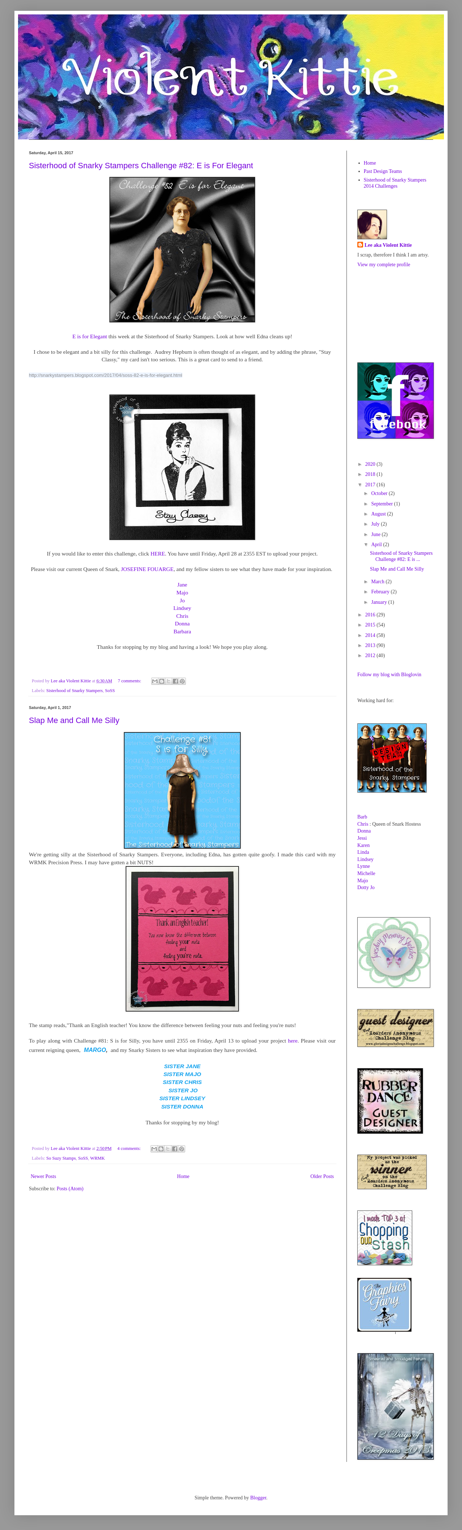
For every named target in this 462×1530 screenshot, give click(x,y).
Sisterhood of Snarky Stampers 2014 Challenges (395, 183)
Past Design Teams (383, 171)
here (292, 1041)
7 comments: (130, 680)
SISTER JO (183, 1090)
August (379, 514)
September (382, 504)
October (380, 493)
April (377, 544)
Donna (182, 623)
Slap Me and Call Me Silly (74, 720)
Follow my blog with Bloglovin (389, 674)
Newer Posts (43, 1176)
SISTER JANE (182, 1066)
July (376, 524)
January (379, 602)
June (376, 534)
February (381, 591)
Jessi (362, 838)
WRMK (97, 1158)
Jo (182, 600)
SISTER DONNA (182, 1106)
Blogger (258, 1497)
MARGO (95, 1050)
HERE (158, 553)
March (378, 581)
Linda (363, 852)
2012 (371, 655)
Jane (182, 584)
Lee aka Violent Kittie (388, 245)
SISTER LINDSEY (182, 1098)
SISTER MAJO (182, 1074)
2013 (371, 645)
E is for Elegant (89, 336)
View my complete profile (383, 264)
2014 (371, 635)
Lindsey (182, 608)
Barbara (182, 631)
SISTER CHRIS (182, 1082)
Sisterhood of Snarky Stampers (74, 690)
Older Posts (322, 1176)
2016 (371, 614)
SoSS (110, 690)
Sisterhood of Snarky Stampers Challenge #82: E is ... (401, 556)
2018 (371, 474)
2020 (371, 464)
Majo (182, 592)
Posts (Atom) (70, 1188)
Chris (182, 616)
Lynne (363, 866)
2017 (371, 484)
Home (183, 1176)
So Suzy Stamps (61, 1158)
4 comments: (129, 1148)
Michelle (366, 873)
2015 (371, 625)
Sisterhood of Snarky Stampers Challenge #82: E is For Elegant (141, 165)
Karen (363, 845)
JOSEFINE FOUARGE (147, 569)
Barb (362, 817)
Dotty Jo (366, 887)
